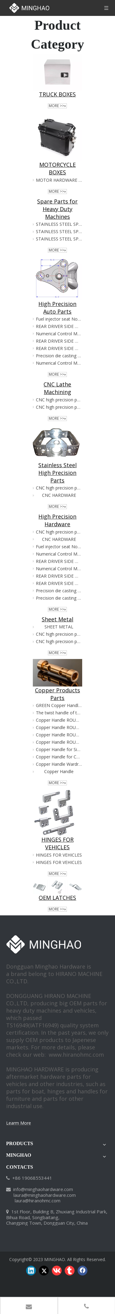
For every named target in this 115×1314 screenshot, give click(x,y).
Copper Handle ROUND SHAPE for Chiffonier (59, 720)
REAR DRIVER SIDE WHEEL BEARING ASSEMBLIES (59, 326)
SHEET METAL (58, 627)
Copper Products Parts (57, 694)
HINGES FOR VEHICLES (57, 843)
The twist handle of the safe (59, 713)
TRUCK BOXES (57, 94)
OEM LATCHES (57, 897)
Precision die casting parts (59, 598)
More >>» (57, 105)
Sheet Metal (57, 619)
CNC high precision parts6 (59, 400)
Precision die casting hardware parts (59, 356)
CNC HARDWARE (59, 495)
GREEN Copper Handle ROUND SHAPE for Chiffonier (59, 705)
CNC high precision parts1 (59, 407)
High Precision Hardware (57, 520)
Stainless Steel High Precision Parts (57, 472)
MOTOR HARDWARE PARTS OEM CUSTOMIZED (59, 180)
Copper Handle (59, 771)
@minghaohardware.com (47, 1189)
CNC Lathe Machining (57, 388)
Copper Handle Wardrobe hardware (59, 764)
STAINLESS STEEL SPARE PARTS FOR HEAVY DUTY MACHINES (59, 224)
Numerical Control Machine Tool (59, 334)
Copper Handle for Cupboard (59, 757)
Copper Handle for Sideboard (59, 749)
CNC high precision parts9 (59, 488)
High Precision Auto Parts (57, 307)
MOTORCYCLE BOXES (57, 168)
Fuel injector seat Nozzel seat (59, 319)
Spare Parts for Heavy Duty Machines (57, 209)
